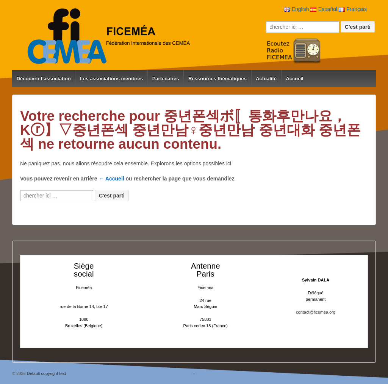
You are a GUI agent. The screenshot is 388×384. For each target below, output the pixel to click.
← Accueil (111, 179)
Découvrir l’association (44, 78)
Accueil (294, 78)
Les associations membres (111, 78)
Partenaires (165, 78)
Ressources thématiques (217, 78)
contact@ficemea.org (315, 312)
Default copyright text (46, 373)
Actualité (266, 78)
